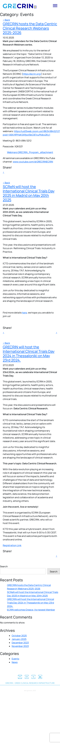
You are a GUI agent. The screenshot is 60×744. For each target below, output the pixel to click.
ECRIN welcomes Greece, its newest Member (31, 609)
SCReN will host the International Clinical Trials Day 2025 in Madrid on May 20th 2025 (28, 193)
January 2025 (19, 639)
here (24, 312)
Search (4, 566)
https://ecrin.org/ (32, 73)
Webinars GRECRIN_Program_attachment (30, 152)
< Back (6, 20)
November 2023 (20, 646)
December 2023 (20, 642)
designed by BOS (30, 690)
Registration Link (12, 545)
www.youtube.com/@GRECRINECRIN (33, 161)
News (15, 662)
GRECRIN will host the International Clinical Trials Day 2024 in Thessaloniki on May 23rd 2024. (28, 353)
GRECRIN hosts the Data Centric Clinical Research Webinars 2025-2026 (30, 28)
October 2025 (19, 635)
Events (15, 658)
